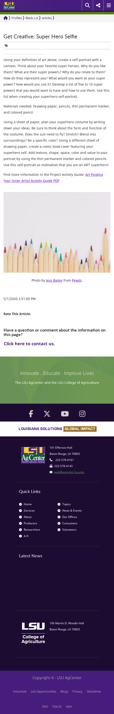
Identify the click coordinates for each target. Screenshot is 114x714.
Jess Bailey (54, 280)
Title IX (57, 706)
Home (25, 504)
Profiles (17, 18)
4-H (23, 536)
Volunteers (67, 530)
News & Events (70, 511)
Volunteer (20, 691)
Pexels (77, 280)
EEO (45, 706)
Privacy (77, 691)
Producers (28, 523)
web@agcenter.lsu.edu (69, 472)
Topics (64, 504)
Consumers (67, 523)
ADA (69, 706)
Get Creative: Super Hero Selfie (40, 36)
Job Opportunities (43, 691)
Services (27, 511)
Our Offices (67, 517)
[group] (7, 45)
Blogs (64, 691)
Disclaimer (94, 691)
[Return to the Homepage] (6, 18)
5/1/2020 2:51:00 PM (20, 298)
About (25, 517)
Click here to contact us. (29, 343)
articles (47, 18)
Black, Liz (32, 18)
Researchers (29, 530)
